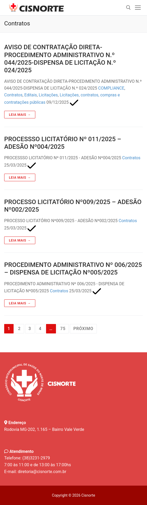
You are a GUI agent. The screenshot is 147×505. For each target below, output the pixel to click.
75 (63, 328)
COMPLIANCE (111, 88)
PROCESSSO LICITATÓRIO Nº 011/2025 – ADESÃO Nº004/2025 (62, 142)
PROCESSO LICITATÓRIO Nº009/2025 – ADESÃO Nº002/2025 (73, 205)
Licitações (48, 94)
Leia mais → (20, 115)
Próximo (83, 328)
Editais (30, 94)
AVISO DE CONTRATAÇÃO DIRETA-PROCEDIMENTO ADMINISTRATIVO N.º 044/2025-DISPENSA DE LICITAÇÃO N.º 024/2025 (60, 58)
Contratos (13, 94)
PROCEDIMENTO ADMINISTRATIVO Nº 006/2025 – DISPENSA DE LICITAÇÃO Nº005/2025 (73, 268)
